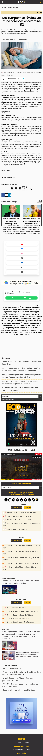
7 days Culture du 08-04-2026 (19, 520)
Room (9, 231)
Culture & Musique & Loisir (30, 229)
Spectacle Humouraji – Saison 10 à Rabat (19, 690)
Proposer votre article (21, 749)
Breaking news (6, 227)
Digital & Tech (5, 229)
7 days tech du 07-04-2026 (18, 529)
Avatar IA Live (36, 233)
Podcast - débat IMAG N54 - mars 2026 (22, 563)
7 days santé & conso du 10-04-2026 (22, 513)
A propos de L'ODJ (21, 742)
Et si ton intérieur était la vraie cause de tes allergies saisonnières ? (31, 223)
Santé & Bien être (13, 7)
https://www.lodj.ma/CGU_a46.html (21, 494)
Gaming (18, 227)
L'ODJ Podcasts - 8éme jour (18, 231)
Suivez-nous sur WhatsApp (21, 298)
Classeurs (27, 507)
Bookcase (23, 233)
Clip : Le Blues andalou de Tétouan (20, 615)
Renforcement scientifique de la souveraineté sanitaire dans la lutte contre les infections (11, 223)
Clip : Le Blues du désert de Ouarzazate (22, 611)
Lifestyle (21, 229)
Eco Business (36, 227)
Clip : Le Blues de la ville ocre (18, 618)
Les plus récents (16, 507)
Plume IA (13, 227)
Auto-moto (4, 231)
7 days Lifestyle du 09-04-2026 (19, 516)
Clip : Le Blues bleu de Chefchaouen (21, 622)
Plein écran (36, 457)
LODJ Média (29, 233)
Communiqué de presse (27, 227)
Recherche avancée (8, 400)
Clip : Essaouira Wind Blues (17, 608)
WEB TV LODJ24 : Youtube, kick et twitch (21, 450)
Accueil (3, 7)
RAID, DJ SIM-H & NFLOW (12, 668)
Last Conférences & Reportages (12, 233)
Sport (38, 229)
